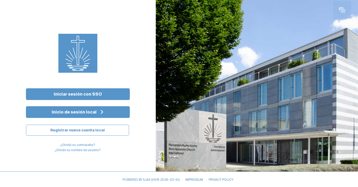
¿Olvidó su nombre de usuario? (77, 150)
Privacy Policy (221, 179)
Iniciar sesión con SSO (78, 94)
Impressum (194, 179)
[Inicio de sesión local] (78, 112)
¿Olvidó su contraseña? (77, 144)
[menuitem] (343, 10)
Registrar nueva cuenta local (77, 130)
